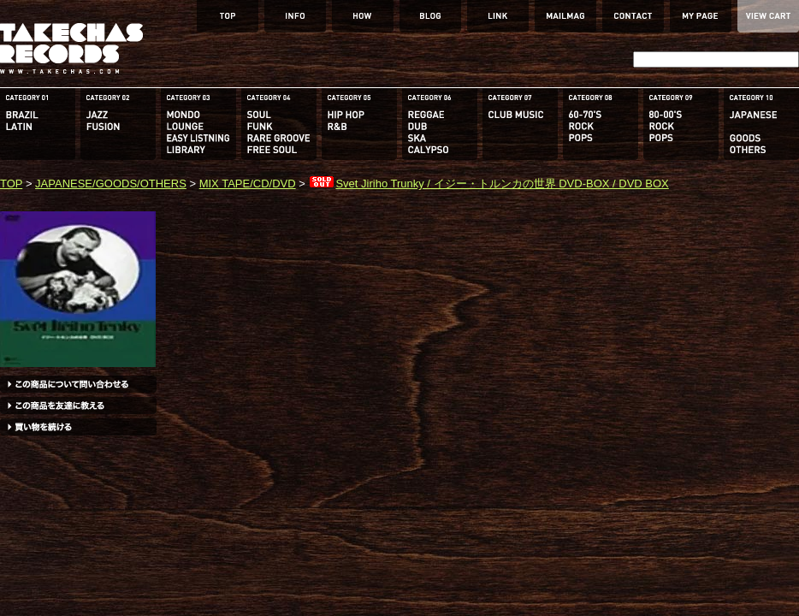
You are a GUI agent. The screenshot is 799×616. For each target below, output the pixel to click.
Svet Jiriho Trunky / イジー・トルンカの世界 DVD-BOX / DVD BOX (488, 183)
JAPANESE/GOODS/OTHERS (110, 183)
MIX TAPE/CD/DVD (247, 183)
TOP (11, 183)
